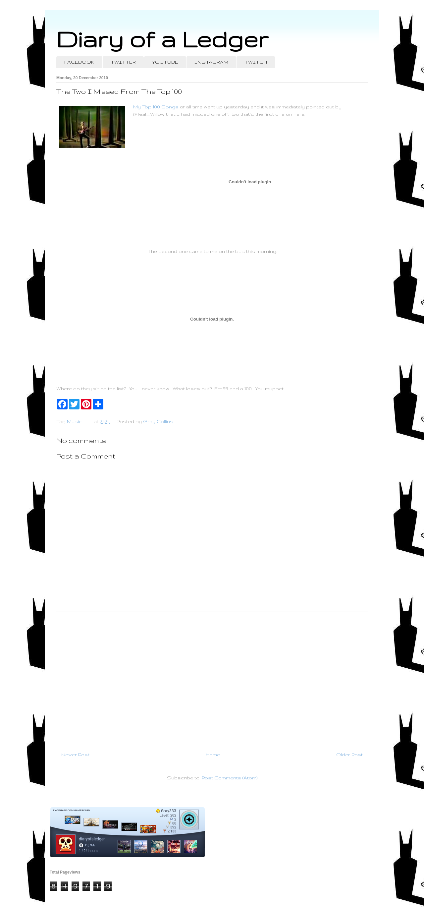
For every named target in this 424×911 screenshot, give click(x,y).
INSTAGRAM (211, 62)
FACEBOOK (79, 62)
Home (213, 754)
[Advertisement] (212, 679)
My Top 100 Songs (156, 106)
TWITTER (123, 62)
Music (74, 421)
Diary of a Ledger (162, 39)
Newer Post (75, 754)
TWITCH (255, 62)
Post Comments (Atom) (229, 777)
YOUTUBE (165, 62)
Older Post (349, 754)
